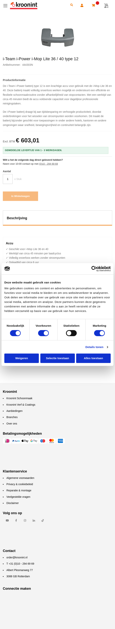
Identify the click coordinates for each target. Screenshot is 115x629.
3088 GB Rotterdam (18, 576)
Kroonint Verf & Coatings (20, 404)
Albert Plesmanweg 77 (19, 570)
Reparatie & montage (18, 490)
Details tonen (94, 347)
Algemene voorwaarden (20, 477)
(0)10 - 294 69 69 (48, 163)
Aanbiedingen (14, 410)
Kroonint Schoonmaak (19, 398)
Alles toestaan (93, 358)
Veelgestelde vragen (18, 496)
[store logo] (37, 5)
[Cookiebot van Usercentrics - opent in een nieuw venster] (94, 269)
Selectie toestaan (57, 358)
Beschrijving (17, 218)
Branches (12, 417)
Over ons (11, 423)
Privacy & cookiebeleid (19, 484)
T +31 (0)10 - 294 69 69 (20, 563)
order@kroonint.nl (17, 557)
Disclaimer (12, 503)
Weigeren (21, 358)
